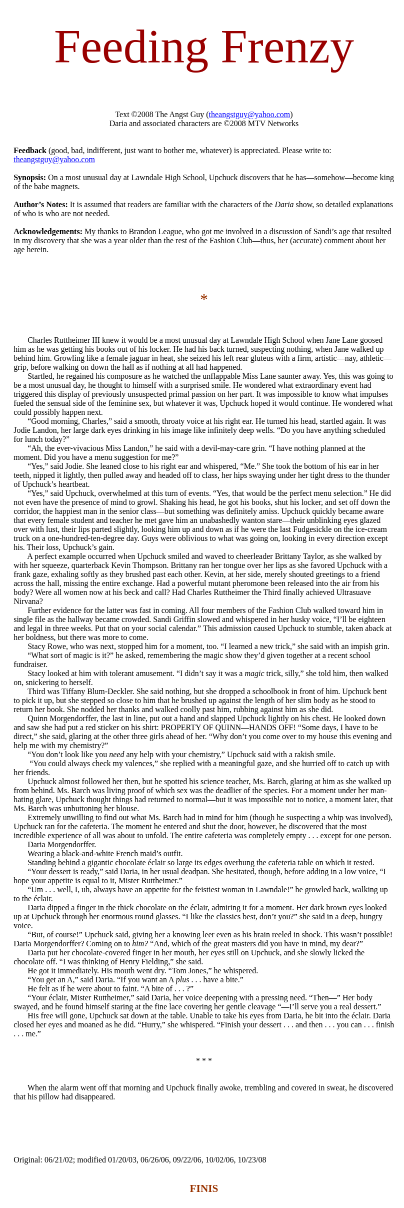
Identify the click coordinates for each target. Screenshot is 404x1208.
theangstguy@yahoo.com (249, 114)
